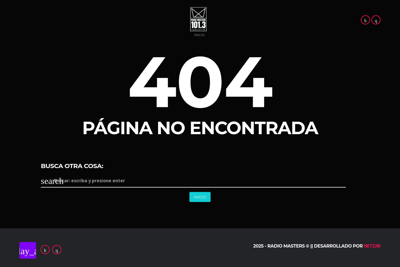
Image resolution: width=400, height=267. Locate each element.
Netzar (372, 246)
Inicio (199, 35)
